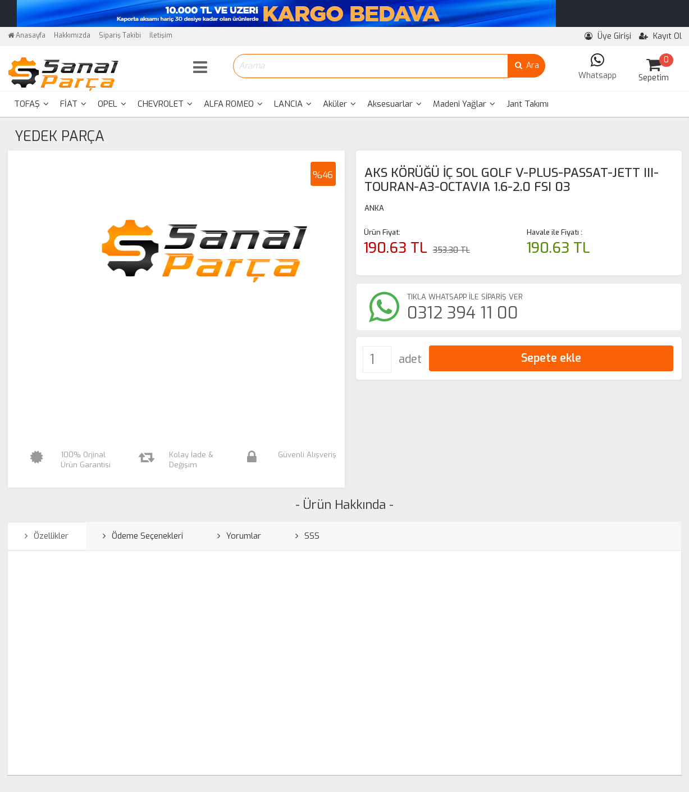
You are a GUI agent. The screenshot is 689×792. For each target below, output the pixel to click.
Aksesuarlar (394, 104)
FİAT (73, 104)
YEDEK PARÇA (59, 136)
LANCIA (293, 104)
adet (410, 359)
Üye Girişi (608, 36)
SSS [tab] (307, 535)
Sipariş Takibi (120, 35)
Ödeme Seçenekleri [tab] (143, 535)
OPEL (112, 104)
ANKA (374, 208)
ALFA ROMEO (233, 104)
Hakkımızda (72, 35)
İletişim (160, 35)
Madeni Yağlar (464, 104)
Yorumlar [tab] (239, 535)
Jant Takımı (528, 104)
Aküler (339, 104)
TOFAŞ (31, 104)
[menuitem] (31, 104)
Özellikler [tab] (47, 535)
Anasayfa (26, 35)
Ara (526, 65)
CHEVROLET (165, 104)
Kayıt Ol (660, 36)
